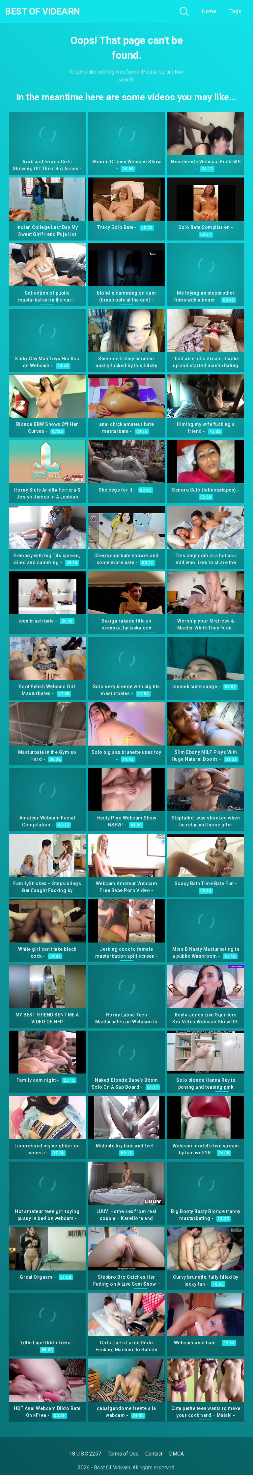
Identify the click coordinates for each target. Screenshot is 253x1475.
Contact (153, 1454)
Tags (235, 11)
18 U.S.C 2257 (85, 1454)
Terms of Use (123, 1454)
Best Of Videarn (42, 11)
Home (209, 11)
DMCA (176, 1454)
